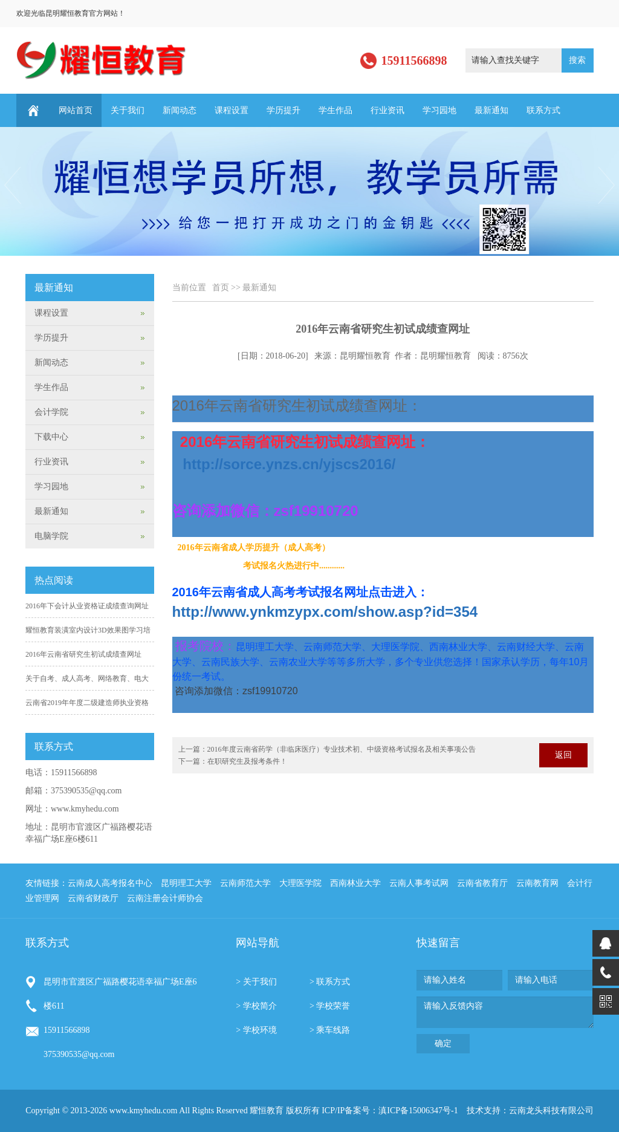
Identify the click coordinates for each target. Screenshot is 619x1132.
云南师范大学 (245, 883)
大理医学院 (300, 883)
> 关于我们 (256, 981)
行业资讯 (387, 110)
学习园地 (439, 110)
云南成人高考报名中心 (110, 883)
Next (607, 185)
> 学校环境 (256, 1030)
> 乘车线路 (330, 1030)
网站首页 (75, 110)
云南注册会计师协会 (165, 898)
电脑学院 (51, 536)
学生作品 (335, 110)
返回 (563, 755)
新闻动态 (179, 110)
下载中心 (51, 436)
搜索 (577, 60)
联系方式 (543, 110)
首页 (220, 287)
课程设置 (231, 110)
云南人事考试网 (419, 883)
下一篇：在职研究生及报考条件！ (232, 761)
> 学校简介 (256, 1005)
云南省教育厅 (482, 883)
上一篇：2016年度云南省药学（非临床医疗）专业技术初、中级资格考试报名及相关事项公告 (327, 749)
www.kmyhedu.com (85, 808)
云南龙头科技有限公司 (551, 1110)
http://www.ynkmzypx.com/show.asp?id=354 (325, 611)
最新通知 (491, 110)
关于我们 (127, 110)
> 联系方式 (330, 981)
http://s (289, 464)
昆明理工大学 (186, 883)
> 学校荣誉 (330, 1005)
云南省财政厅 (93, 898)
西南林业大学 (355, 883)
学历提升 (283, 110)
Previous (11, 185)
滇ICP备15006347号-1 (418, 1110)
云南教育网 (537, 883)
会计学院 (51, 412)
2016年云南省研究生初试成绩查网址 (83, 654)
